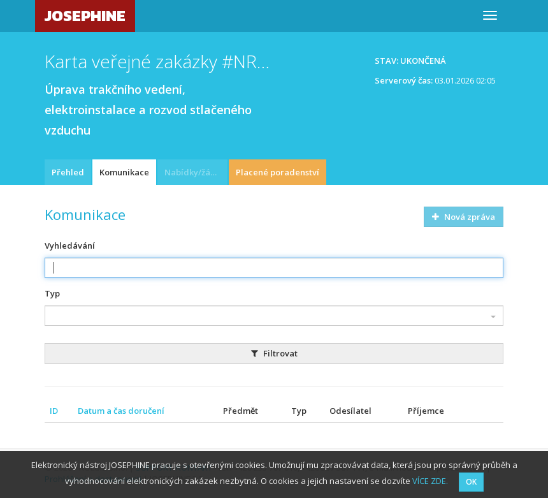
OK (471, 481)
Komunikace (124, 172)
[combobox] (274, 315)
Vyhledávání (70, 245)
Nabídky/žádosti (195, 172)
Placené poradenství (277, 172)
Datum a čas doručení (121, 410)
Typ (52, 293)
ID (54, 410)
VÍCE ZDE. (430, 481)
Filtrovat (274, 353)
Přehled (68, 172)
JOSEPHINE (85, 15)
